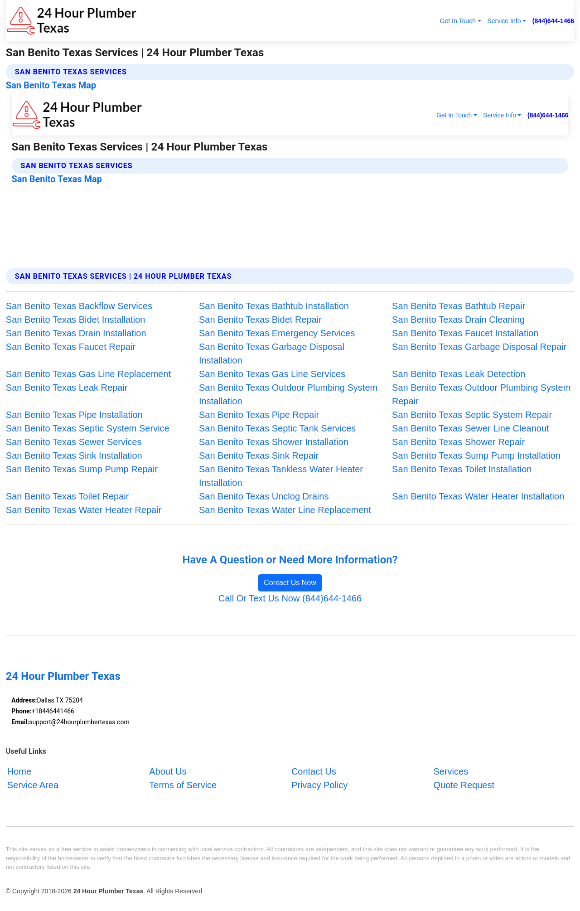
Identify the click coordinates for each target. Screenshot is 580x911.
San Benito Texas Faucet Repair (70, 347)
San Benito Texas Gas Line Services (272, 374)
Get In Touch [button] (458, 20)
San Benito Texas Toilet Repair (67, 496)
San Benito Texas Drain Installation (76, 333)
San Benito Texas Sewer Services (74, 442)
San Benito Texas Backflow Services (79, 306)
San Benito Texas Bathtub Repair (458, 306)
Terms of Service (183, 785)
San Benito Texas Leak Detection (458, 374)
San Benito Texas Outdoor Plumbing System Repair (481, 394)
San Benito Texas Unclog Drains (264, 496)
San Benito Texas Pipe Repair (259, 415)
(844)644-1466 (553, 20)
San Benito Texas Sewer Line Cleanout (470, 428)
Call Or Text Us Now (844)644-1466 (290, 598)
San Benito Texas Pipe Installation (74, 415)
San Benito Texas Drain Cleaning (458, 320)
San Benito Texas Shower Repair (458, 442)
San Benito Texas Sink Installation (74, 455)
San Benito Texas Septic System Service (87, 428)
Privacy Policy (319, 785)
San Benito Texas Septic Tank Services (277, 428)
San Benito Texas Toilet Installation (462, 469)
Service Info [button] (504, 20)
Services (450, 771)
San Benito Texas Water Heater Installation (478, 496)
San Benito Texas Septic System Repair (472, 415)
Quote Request (463, 785)
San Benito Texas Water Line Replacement (285, 510)
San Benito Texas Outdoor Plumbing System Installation (288, 394)
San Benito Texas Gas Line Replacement (88, 374)
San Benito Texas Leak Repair (67, 388)
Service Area (32, 785)
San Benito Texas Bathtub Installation (274, 306)
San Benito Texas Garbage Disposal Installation (271, 353)
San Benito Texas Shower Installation (273, 442)
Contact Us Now (290, 582)
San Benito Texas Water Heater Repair (84, 510)
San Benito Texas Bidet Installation (75, 320)
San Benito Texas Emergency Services (277, 333)
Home (19, 771)
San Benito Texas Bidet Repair (260, 320)
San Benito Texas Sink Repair (259, 455)
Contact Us (313, 771)
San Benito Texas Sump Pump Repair (82, 469)
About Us (167, 771)
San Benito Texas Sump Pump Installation (476, 455)
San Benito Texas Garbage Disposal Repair (479, 347)
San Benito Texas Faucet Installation (465, 333)
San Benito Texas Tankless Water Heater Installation (281, 476)
